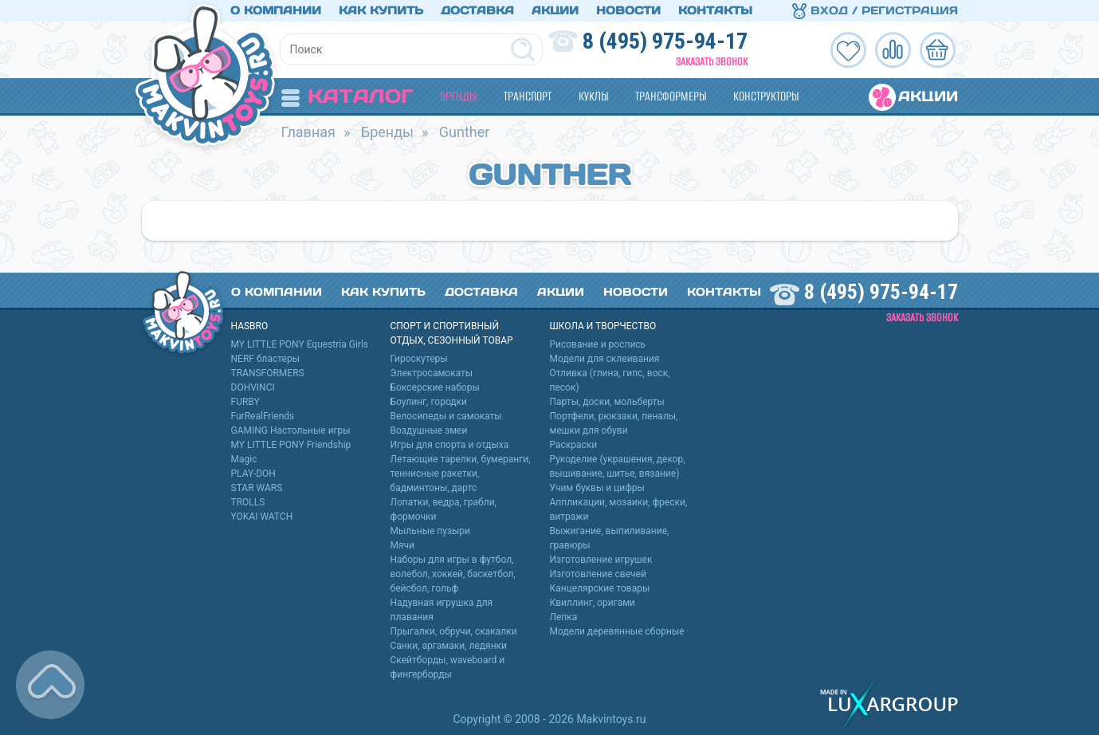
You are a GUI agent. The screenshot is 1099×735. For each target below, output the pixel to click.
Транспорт (527, 96)
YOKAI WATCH (262, 516)
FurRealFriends (263, 416)
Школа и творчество (603, 326)
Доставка (477, 10)
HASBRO (250, 326)
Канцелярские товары (600, 588)
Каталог (347, 96)
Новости (628, 10)
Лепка (564, 617)
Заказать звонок (712, 61)
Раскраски (574, 444)
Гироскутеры (419, 358)
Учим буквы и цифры (597, 487)
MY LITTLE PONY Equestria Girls (300, 344)
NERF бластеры (265, 358)
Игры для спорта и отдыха (450, 444)
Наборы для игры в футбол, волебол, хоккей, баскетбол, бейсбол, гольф (453, 574)
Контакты (715, 10)
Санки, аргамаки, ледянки (449, 645)
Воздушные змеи (429, 430)
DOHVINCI (253, 387)
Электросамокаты (432, 373)
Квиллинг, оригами (593, 602)
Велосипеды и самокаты (446, 416)
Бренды (458, 96)
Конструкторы (766, 96)
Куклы (593, 96)
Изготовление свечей (598, 574)
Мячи (403, 545)
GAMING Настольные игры (291, 430)
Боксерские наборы (435, 387)
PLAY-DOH (253, 473)
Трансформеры (670, 96)
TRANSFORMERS (267, 373)
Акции (555, 10)
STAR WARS (257, 487)
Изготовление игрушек (601, 559)
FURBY (245, 401)
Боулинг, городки (429, 401)
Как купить (381, 10)
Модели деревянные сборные (617, 631)
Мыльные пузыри (431, 531)
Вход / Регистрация (875, 10)
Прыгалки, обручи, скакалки (454, 631)
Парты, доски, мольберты (607, 401)
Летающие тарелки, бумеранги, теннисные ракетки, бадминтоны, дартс (461, 473)
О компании (275, 10)
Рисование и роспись (598, 344)
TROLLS (248, 502)
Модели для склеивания (605, 358)
